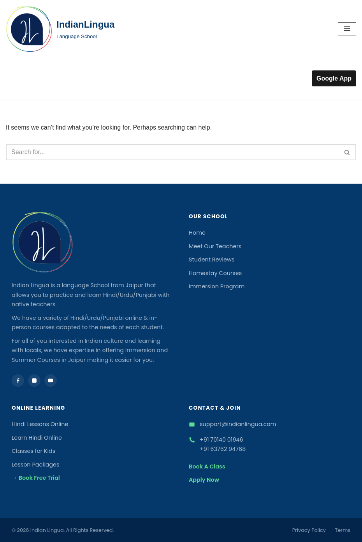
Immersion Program (216, 286)
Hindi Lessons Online (40, 424)
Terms (343, 530)
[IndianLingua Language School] (60, 28)
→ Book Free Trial (36, 478)
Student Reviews (211, 259)
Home (197, 233)
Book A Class (207, 466)
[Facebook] (18, 380)
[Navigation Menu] (347, 28)
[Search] (172, 152)
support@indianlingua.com (238, 424)
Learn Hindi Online (37, 438)
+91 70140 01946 (221, 440)
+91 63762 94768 (223, 449)
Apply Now (204, 480)
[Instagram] (34, 380)
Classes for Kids (33, 451)
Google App (333, 78)
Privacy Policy (309, 530)
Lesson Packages (36, 464)
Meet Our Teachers (215, 246)
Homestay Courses (215, 273)
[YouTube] (50, 380)
